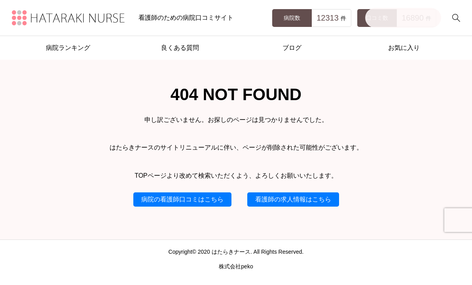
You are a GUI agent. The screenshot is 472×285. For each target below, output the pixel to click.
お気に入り (404, 47)
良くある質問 (180, 47)
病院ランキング (68, 47)
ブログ (291, 47)
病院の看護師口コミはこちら (182, 199)
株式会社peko (236, 266)
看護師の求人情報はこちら (293, 199)
